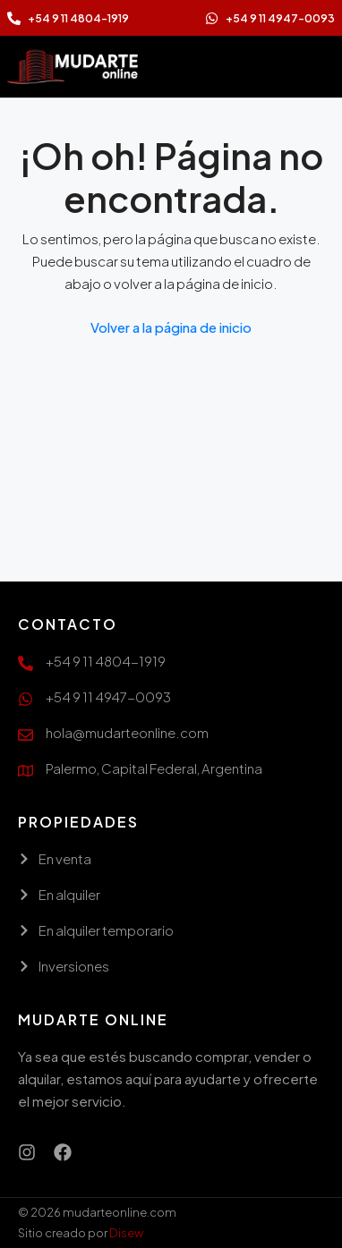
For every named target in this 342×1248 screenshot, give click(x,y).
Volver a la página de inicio (171, 326)
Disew (126, 1233)
